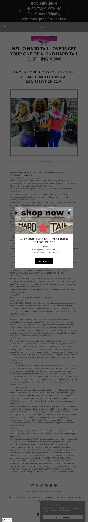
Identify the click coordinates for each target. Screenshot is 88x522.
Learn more (44, 261)
